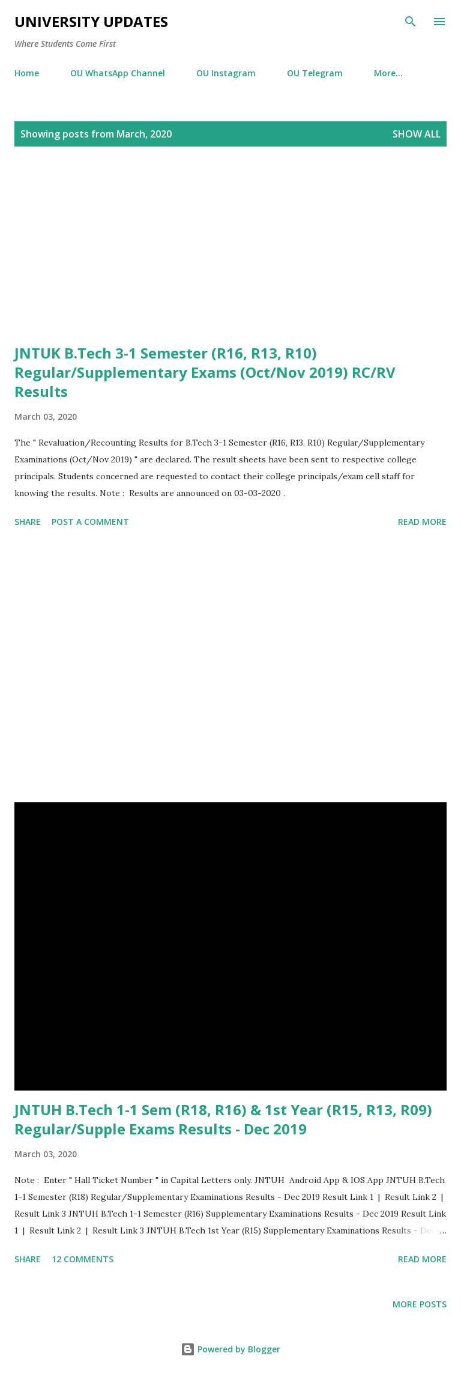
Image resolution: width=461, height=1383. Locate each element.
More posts (420, 1304)
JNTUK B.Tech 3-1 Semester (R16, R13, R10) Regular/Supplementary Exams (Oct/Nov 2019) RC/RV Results (205, 372)
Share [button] (27, 521)
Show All (417, 134)
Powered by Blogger (230, 1349)
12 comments (82, 1259)
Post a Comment (90, 521)
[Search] (410, 21)
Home (26, 73)
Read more (422, 521)
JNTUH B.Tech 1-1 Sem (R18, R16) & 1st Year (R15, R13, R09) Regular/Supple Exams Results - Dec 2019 (223, 1119)
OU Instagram (226, 73)
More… (388, 73)
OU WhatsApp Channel (117, 73)
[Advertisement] (230, 259)
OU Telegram (315, 73)
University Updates (91, 21)
